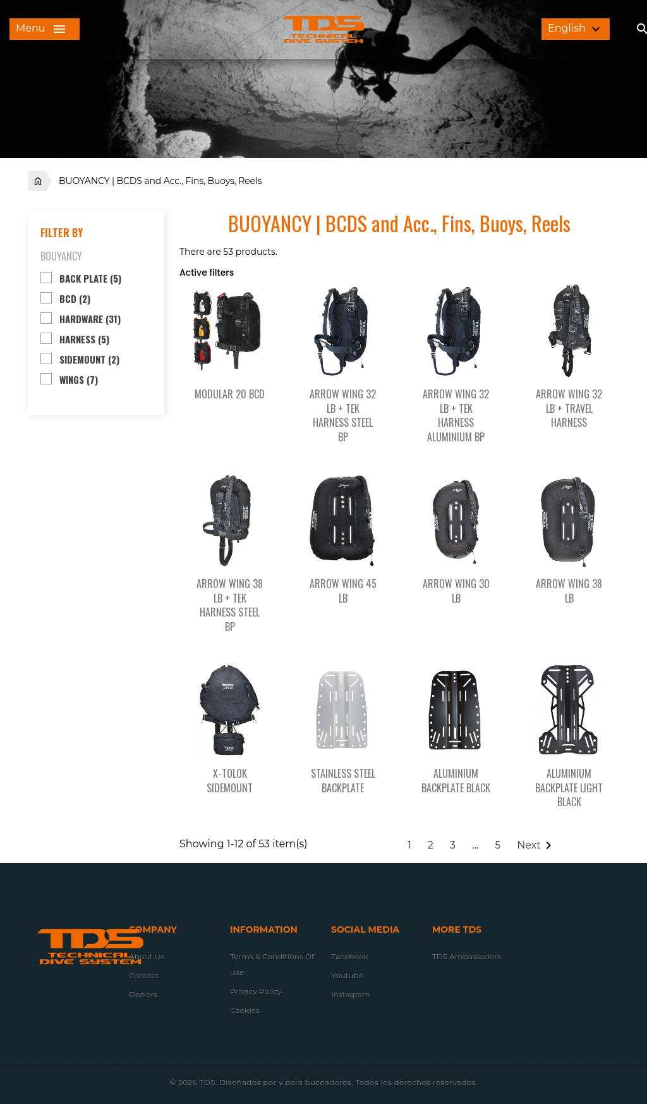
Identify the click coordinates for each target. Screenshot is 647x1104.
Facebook (349, 956)
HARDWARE (90, 318)
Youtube (347, 975)
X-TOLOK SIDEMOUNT (230, 780)
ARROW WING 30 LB (456, 591)
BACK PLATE (90, 278)
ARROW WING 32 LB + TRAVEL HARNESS (569, 408)
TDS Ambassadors (466, 956)
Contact (144, 975)
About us (146, 956)
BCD (74, 298)
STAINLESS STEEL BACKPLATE (343, 780)
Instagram (350, 994)
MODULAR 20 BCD (230, 394)
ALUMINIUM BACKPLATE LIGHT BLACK (569, 788)
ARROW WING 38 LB (569, 591)
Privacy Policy (256, 991)
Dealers (143, 994)
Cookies (245, 1010)
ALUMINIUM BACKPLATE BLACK (455, 780)
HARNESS (84, 339)
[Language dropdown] (575, 29)
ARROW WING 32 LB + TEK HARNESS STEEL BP (343, 415)
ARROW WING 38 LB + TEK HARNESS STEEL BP (230, 605)
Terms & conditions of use (272, 964)
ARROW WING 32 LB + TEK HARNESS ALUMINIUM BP (456, 415)
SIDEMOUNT (89, 359)
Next (536, 845)
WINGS (78, 379)
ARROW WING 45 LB (343, 591)
